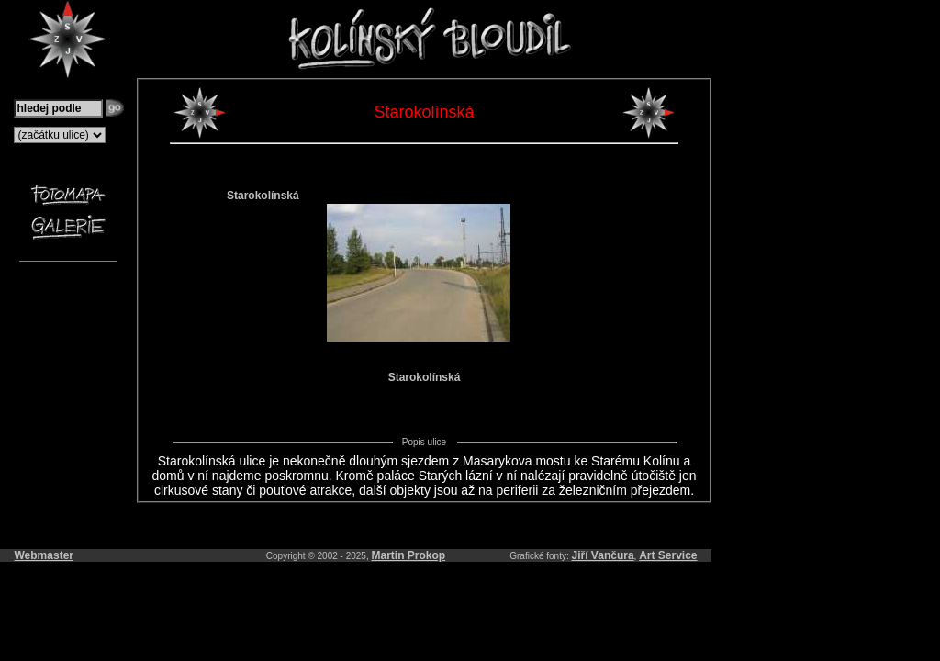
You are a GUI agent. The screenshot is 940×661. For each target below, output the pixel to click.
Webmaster (44, 555)
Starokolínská (263, 195)
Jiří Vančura (603, 555)
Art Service (668, 555)
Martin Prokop (409, 555)
